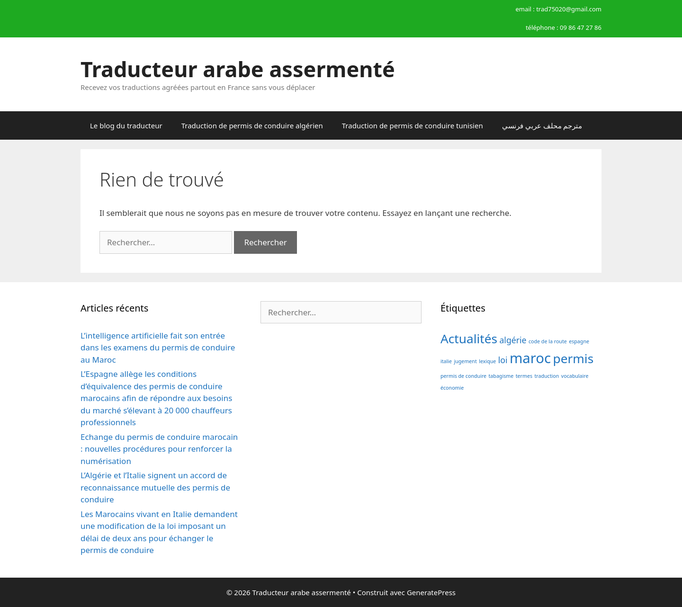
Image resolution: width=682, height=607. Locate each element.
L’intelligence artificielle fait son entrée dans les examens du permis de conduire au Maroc (158, 347)
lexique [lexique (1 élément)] (487, 361)
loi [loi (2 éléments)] (503, 360)
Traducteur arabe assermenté (238, 68)
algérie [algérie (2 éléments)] (512, 340)
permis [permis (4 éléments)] (573, 358)
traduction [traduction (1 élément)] (546, 376)
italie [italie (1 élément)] (446, 361)
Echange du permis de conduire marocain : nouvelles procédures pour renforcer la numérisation (159, 448)
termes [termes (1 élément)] (524, 376)
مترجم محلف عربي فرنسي (542, 125)
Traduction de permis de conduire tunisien (412, 125)
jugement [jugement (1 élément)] (465, 361)
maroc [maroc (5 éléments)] (530, 357)
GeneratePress (431, 592)
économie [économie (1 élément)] (452, 387)
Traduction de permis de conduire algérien (252, 125)
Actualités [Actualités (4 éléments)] (468, 338)
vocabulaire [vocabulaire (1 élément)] (575, 376)
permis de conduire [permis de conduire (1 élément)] (463, 376)
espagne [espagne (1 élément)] (579, 341)
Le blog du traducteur (126, 125)
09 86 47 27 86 (580, 27)
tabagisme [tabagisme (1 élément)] (501, 376)
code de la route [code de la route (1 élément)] (548, 341)
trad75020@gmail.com (568, 9)
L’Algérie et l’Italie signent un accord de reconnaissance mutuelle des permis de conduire (155, 487)
